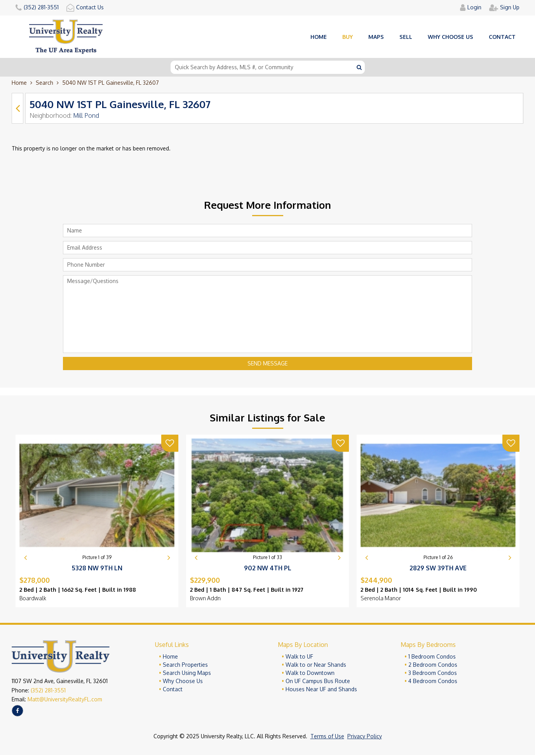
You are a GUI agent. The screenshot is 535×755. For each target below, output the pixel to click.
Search (44, 82)
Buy (347, 36)
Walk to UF (299, 656)
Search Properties (185, 664)
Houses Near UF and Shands (321, 689)
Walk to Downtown (310, 672)
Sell (405, 36)
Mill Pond (86, 115)
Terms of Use (327, 736)
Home (318, 36)
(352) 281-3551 (48, 690)
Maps (376, 36)
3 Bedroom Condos (432, 672)
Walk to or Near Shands (316, 664)
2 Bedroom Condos (432, 664)
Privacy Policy (364, 736)
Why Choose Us (183, 681)
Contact (502, 36)
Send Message (267, 363)
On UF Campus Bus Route (318, 681)
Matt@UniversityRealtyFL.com (65, 699)
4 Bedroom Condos (432, 681)
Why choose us (450, 36)
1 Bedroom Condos (432, 656)
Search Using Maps (187, 672)
